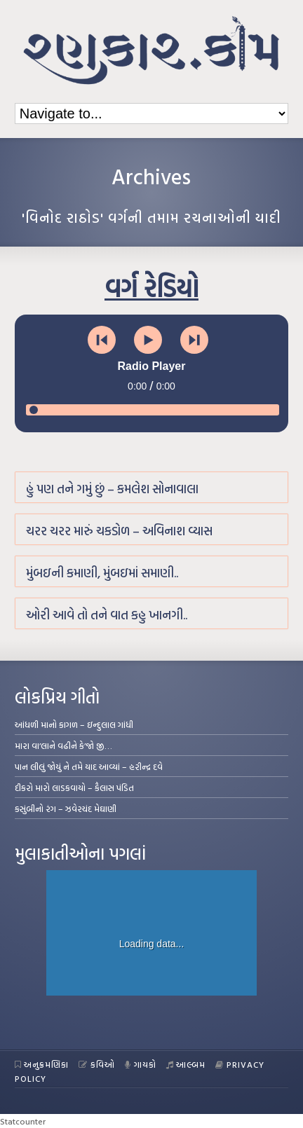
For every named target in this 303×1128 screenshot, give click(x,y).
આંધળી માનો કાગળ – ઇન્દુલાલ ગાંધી (74, 724)
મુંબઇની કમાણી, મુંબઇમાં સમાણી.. (102, 572)
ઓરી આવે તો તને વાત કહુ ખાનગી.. (106, 614)
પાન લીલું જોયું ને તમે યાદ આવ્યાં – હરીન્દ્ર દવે (89, 766)
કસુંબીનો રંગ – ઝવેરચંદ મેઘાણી (65, 808)
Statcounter (23, 1121)
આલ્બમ (186, 1064)
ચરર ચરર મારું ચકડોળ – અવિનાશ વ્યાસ (119, 530)
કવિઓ (97, 1064)
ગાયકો (140, 1064)
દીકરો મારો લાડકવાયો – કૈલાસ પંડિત (74, 787)
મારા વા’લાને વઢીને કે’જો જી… (63, 745)
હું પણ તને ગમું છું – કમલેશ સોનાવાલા (112, 488)
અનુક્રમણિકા (42, 1064)
